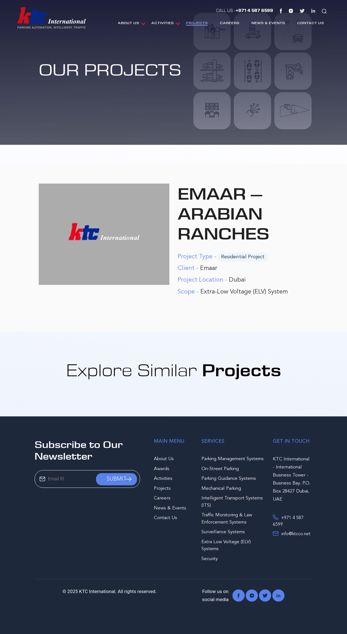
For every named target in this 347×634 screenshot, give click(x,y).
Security (209, 558)
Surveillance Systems (223, 532)
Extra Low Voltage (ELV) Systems (226, 545)
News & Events (268, 23)
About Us (128, 23)
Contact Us (310, 23)
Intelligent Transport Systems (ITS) (232, 502)
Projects (197, 23)
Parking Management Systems (232, 459)
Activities (162, 23)
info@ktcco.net (291, 533)
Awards (161, 469)
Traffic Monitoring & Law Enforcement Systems (226, 519)
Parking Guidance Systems (228, 478)
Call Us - (244, 10)
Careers (229, 23)
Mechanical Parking (221, 488)
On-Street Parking (220, 469)
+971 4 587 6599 (288, 521)
